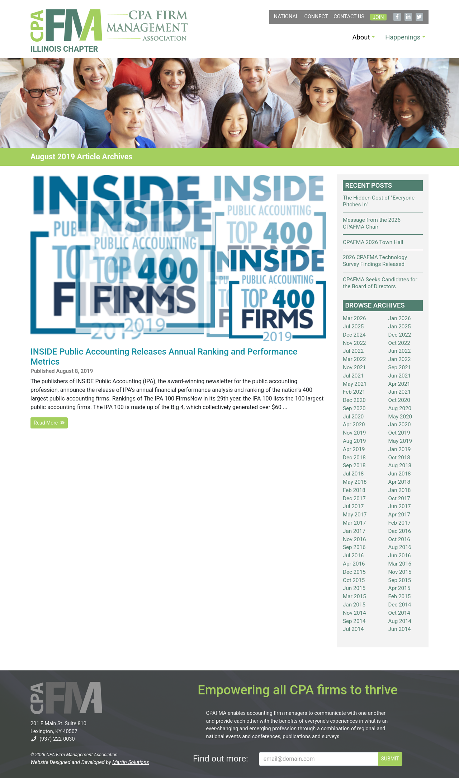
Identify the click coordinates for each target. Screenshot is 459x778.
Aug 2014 (400, 621)
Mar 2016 (400, 564)
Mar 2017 (354, 523)
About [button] (361, 37)
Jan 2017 (354, 531)
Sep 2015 (399, 580)
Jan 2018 (399, 490)
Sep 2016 (354, 547)
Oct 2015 (354, 580)
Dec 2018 (354, 457)
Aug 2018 (400, 465)
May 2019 (400, 441)
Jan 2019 (399, 449)
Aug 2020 (400, 408)
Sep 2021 (399, 367)
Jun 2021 (399, 375)
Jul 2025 (353, 326)
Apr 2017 (399, 514)
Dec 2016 (399, 531)
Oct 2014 (399, 613)
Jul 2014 (353, 629)
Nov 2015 (400, 572)
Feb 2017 (399, 523)
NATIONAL (286, 17)
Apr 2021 (399, 384)
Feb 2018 (354, 490)
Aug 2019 (354, 441)
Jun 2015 (354, 588)
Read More (49, 423)
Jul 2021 (353, 375)
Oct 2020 (399, 400)
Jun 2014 (399, 629)
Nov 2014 (354, 613)
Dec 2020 (354, 400)
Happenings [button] (402, 37)
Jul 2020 (353, 416)
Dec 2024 (354, 335)
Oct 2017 (399, 498)
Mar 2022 (354, 359)
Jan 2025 (399, 326)
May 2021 (355, 384)
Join (378, 17)
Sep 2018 (354, 465)
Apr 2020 (354, 424)
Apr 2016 (354, 564)
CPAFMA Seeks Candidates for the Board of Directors (380, 283)
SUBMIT (390, 758)
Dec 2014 (399, 604)
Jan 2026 (399, 318)
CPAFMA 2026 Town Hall (373, 242)
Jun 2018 (399, 473)
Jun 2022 (399, 351)
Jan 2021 (399, 392)
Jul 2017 (353, 506)
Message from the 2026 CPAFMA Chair (372, 223)
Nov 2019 (354, 433)
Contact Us (348, 17)
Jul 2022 (353, 351)
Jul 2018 (353, 473)
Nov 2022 (354, 343)
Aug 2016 (400, 547)
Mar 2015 (354, 596)
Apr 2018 (399, 482)
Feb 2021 (354, 392)
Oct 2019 (399, 433)
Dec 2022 (399, 335)
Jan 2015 (354, 604)
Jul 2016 (353, 555)
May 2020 (400, 416)
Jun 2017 (399, 506)
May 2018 (355, 482)
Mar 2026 (354, 318)
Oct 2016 (399, 539)
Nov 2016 (354, 539)
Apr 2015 (399, 588)
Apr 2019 (354, 449)
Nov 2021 (354, 367)
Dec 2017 (354, 498)
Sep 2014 (354, 621)
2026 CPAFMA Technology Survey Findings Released (375, 260)
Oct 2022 (399, 343)
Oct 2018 (399, 457)
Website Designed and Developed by (89, 762)
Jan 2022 (399, 359)
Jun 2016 (399, 555)
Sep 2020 (354, 408)
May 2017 (355, 514)
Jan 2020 (399, 424)
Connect (316, 17)
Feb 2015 (399, 596)
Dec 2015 (354, 572)
